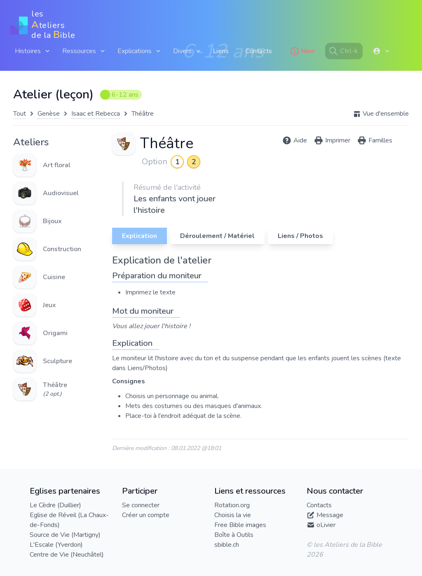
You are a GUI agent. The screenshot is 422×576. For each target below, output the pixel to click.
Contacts (258, 51)
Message (329, 515)
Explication (139, 235)
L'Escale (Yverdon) (56, 544)
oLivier (325, 524)
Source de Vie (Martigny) (65, 534)
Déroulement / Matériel (217, 235)
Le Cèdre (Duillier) (55, 505)
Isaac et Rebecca (95, 113)
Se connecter (140, 505)
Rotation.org (232, 505)
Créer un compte (145, 515)
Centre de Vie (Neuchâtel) (67, 554)
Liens (221, 51)
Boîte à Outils (233, 534)
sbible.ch (226, 544)
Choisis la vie (232, 515)
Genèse (49, 113)
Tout (19, 113)
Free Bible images (240, 524)
